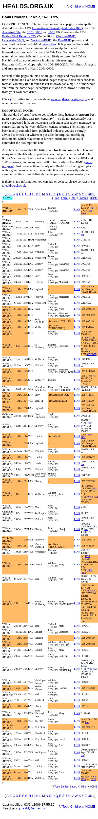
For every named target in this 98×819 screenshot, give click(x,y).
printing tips (79, 99)
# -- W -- (7, 198)
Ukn (90, 194)
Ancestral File (11, 32)
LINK (77, 209)
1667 (87, 337)
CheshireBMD (65, 36)
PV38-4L (91, 668)
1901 (51, 32)
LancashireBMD (13, 40)
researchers (49, 44)
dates (65, 99)
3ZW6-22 (91, 590)
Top (57, 198)
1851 (30, 32)
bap (82, 234)
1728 (93, 779)
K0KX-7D (91, 496)
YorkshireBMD (41, 40)
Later (73, 198)
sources (56, 99)
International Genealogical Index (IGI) (57, 28)
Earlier (65, 198)
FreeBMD (64, 40)
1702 (94, 488)
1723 (87, 556)
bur (92, 208)
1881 (38, 32)
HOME (90, 6)
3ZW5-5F (91, 354)
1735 (83, 666)
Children (76, 6)
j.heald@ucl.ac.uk (14, 185)
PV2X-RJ (91, 526)
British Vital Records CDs (19, 36)
